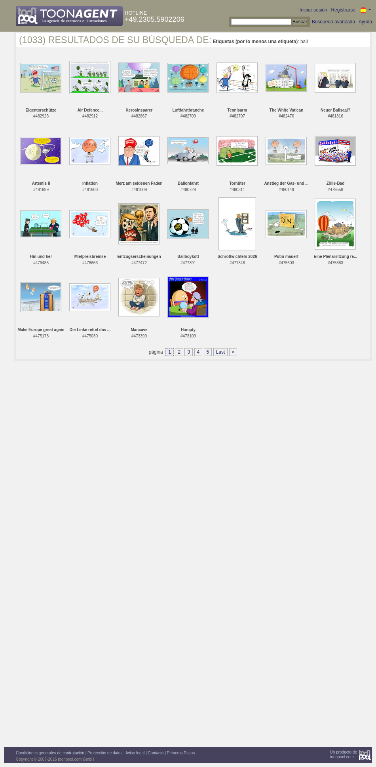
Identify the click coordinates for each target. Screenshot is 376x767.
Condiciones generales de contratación (50, 753)
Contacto (155, 753)
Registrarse (343, 10)
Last (220, 352)
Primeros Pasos (181, 753)
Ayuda (365, 22)
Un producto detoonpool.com (343, 754)
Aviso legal (134, 753)
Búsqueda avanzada (333, 22)
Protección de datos (104, 753)
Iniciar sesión (313, 10)
